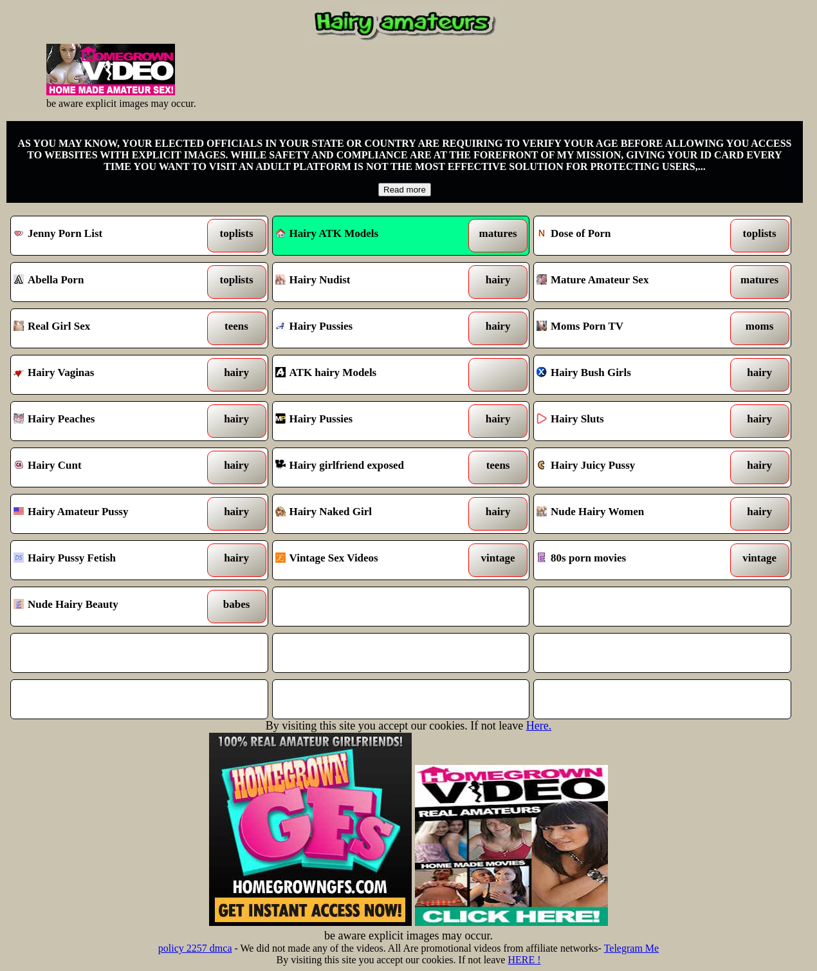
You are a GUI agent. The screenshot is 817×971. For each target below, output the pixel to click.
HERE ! (524, 959)
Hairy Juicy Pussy (629, 467)
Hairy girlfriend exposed (367, 467)
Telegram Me (631, 948)
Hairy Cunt (106, 467)
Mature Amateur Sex (629, 282)
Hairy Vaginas (106, 374)
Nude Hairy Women (629, 514)
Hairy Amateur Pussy (106, 514)
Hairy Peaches (106, 421)
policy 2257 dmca (195, 948)
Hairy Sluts (629, 421)
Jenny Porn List (106, 235)
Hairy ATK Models (327, 233)
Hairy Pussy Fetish (106, 560)
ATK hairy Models (367, 374)
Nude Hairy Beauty (106, 606)
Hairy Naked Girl (367, 514)
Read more (404, 189)
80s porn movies (629, 560)
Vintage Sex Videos (367, 560)
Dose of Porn (629, 235)
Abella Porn (106, 282)
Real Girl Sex (106, 328)
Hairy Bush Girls (629, 374)
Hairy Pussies (367, 328)
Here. (538, 725)
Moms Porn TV (629, 328)
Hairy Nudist (367, 282)
